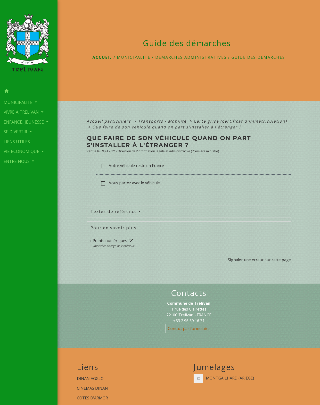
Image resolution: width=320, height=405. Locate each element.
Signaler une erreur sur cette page (259, 259)
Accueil (102, 57)
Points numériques (113, 240)
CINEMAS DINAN (92, 388)
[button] (29, 91)
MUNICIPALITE (133, 57)
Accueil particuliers (109, 121)
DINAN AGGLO (90, 378)
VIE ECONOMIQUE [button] (22, 151)
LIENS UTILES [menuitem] (17, 141)
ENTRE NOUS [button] (17, 161)
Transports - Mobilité (163, 121)
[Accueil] (29, 43)
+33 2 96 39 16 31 (189, 320)
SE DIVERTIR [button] (16, 132)
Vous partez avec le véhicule (130, 183)
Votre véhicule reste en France (132, 166)
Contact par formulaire (189, 328)
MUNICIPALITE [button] (19, 102)
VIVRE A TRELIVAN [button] (22, 112)
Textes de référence (113, 211)
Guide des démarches (258, 57)
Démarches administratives (191, 57)
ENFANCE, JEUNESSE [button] (24, 122)
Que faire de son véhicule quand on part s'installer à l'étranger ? (166, 127)
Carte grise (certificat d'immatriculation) (240, 121)
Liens (87, 367)
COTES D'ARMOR (92, 398)
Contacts (188, 293)
